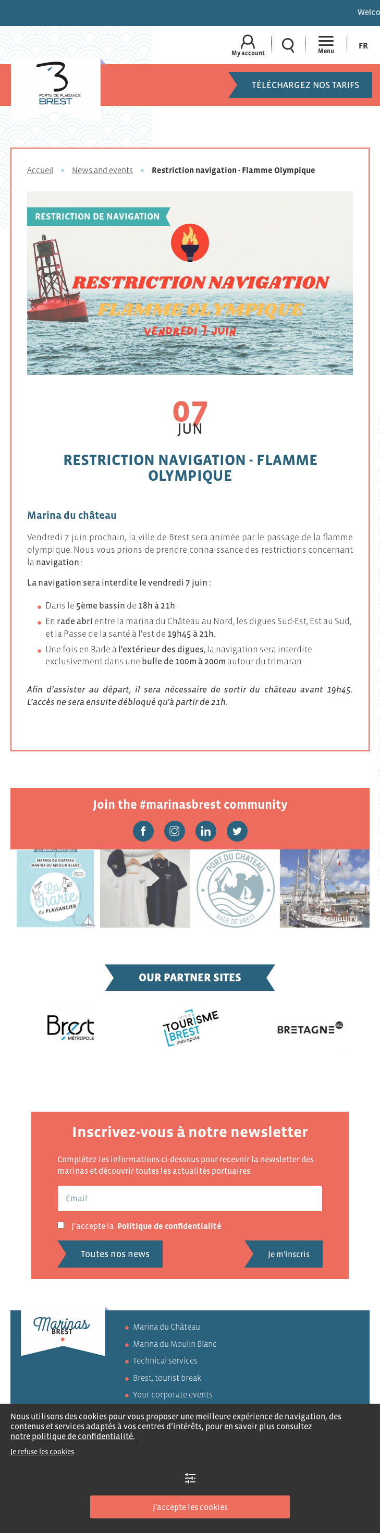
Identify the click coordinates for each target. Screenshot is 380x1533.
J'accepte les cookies (190, 1507)
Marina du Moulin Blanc (175, 1343)
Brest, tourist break (167, 1377)
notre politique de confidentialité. (72, 1436)
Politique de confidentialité (169, 1226)
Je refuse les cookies (42, 1451)
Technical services (165, 1360)
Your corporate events (173, 1394)
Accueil (40, 170)
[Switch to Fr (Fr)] (363, 45)
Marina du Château (166, 1326)
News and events (102, 170)
